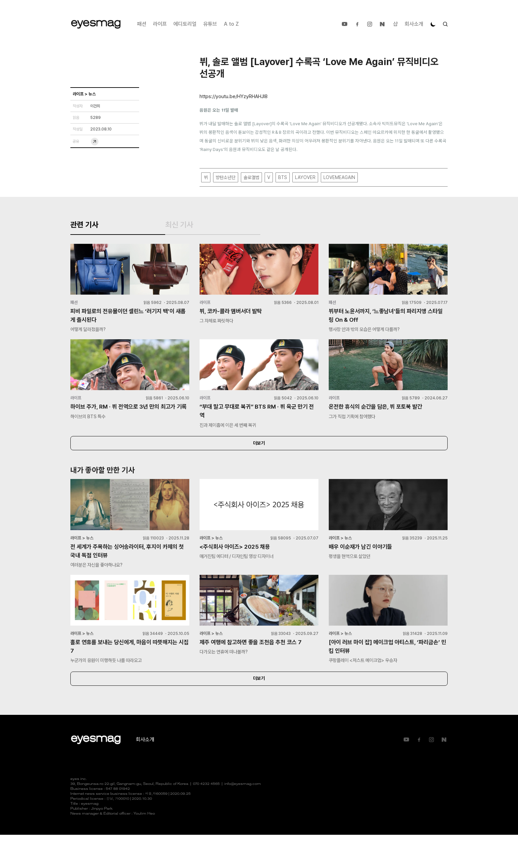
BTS (282, 177)
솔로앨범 (251, 177)
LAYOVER (305, 177)
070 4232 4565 (206, 794)
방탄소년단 (226, 177)
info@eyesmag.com (242, 794)
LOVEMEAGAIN (339, 177)
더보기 (259, 451)
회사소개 (414, 24)
